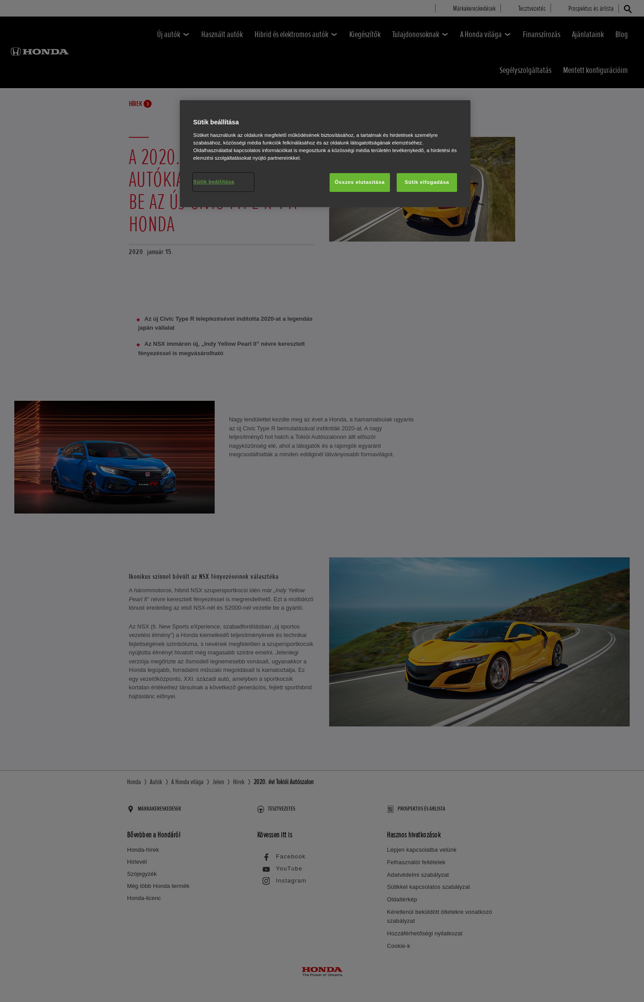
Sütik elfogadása (427, 182)
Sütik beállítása (213, 181)
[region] (325, 153)
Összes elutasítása (360, 182)
